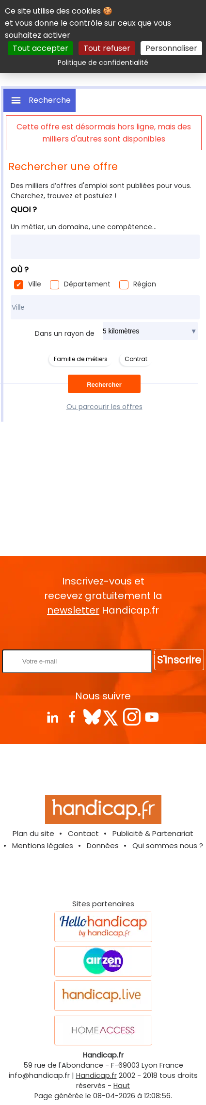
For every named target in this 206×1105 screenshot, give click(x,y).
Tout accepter (40, 48)
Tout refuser (106, 48)
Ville (34, 284)
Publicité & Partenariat (152, 833)
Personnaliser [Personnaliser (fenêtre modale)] (171, 48)
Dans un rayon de (65, 333)
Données (103, 845)
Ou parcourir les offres (104, 406)
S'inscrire (179, 660)
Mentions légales (42, 845)
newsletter (73, 610)
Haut (121, 1085)
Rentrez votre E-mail (105, 633)
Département (87, 284)
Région (144, 284)
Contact (83, 833)
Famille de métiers (81, 359)
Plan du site (33, 833)
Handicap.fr (96, 1075)
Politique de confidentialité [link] (103, 62)
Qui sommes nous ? (167, 845)
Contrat (136, 359)
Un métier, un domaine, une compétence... (84, 227)
